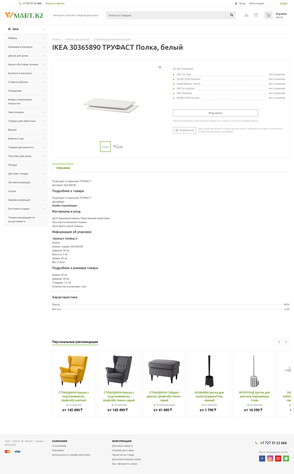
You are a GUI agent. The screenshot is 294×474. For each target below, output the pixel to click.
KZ (281, 3)
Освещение (15, 90)
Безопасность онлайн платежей (71, 454)
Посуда (12, 164)
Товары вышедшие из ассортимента (21, 219)
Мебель (12, 38)
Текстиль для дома (19, 156)
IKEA (16, 29)
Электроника (16, 112)
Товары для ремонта (21, 147)
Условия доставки (123, 450)
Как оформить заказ (124, 463)
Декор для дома (18, 55)
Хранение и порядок (20, 46)
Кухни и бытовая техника (23, 64)
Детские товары (18, 173)
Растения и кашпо (19, 208)
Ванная (12, 129)
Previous (279, 342)
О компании (59, 445)
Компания (59, 441)
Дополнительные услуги (126, 459)
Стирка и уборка (18, 82)
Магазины (58, 450)
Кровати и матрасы (20, 73)
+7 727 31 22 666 (31, 3)
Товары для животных (22, 121)
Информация (122, 441)
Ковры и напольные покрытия (20, 101)
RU (285, 3)
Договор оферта (122, 445)
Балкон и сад (16, 138)
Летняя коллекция (19, 182)
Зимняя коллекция (19, 199)
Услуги (12, 191)
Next (286, 342)
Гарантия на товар (123, 454)
